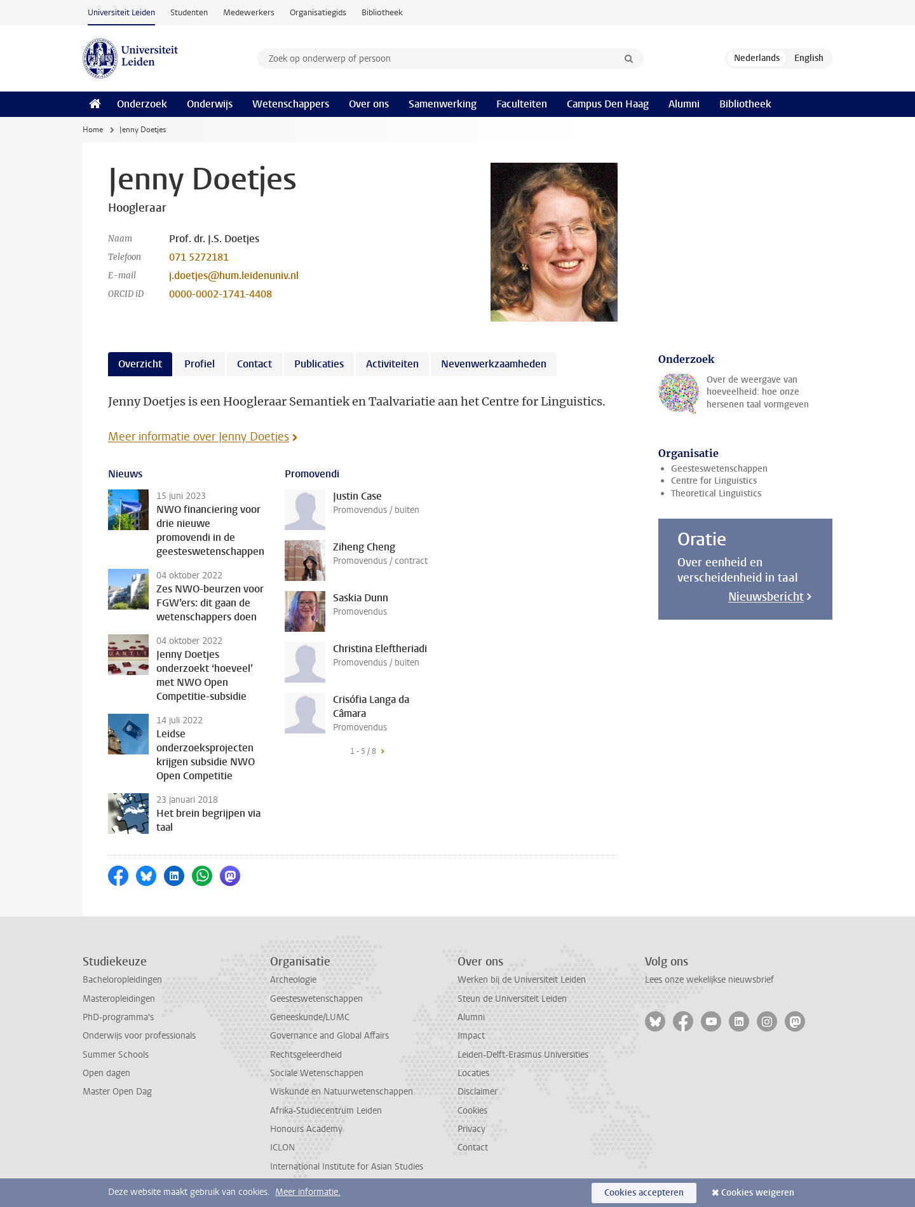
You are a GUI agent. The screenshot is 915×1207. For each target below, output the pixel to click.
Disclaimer (478, 1092)
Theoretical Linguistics (716, 494)
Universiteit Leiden (121, 12)
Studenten (189, 12)
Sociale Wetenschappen (316, 1073)
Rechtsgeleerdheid (306, 1055)
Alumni (684, 104)
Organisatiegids (318, 12)
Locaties (473, 1073)
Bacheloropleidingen (122, 980)
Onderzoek (142, 104)
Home (93, 130)
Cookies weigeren (757, 1193)
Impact (471, 1036)
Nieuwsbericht (766, 596)
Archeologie (293, 980)
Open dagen (106, 1073)
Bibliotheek (382, 12)
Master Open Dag (117, 1092)
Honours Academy (306, 1129)
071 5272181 (199, 257)
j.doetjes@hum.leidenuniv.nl (234, 275)
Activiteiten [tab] (392, 364)
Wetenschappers (290, 104)
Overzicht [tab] (140, 364)
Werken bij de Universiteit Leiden (522, 980)
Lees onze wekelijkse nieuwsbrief (709, 980)
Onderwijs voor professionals (139, 1036)
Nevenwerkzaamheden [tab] (493, 364)
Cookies (472, 1111)
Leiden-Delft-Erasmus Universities (523, 1055)
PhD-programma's (118, 1017)
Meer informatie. (308, 1192)
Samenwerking (443, 104)
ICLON (282, 1148)
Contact (473, 1148)
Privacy (471, 1129)
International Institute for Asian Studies (346, 1167)
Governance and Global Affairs (329, 1036)
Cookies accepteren (644, 1193)
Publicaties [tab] (319, 364)
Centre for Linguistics (714, 481)
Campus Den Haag (608, 104)
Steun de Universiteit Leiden (512, 999)
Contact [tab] (254, 364)
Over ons (369, 104)
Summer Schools (116, 1055)
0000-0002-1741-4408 (220, 294)
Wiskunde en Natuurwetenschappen (341, 1092)
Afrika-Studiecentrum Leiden (326, 1111)
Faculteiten (521, 104)
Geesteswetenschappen (719, 469)
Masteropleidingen (119, 999)
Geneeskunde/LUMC (309, 1017)
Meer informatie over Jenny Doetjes (198, 436)
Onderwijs (210, 104)
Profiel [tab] (199, 364)
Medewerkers (248, 12)
